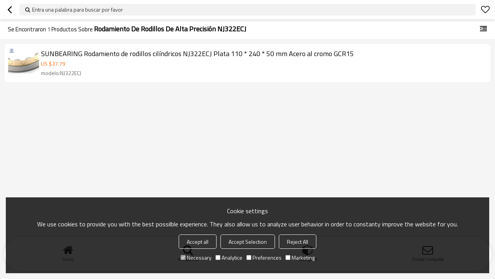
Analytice (228, 257)
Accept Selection (248, 242)
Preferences (264, 257)
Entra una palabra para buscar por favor (77, 9)
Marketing (300, 257)
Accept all (197, 242)
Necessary (196, 257)
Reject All (297, 242)
